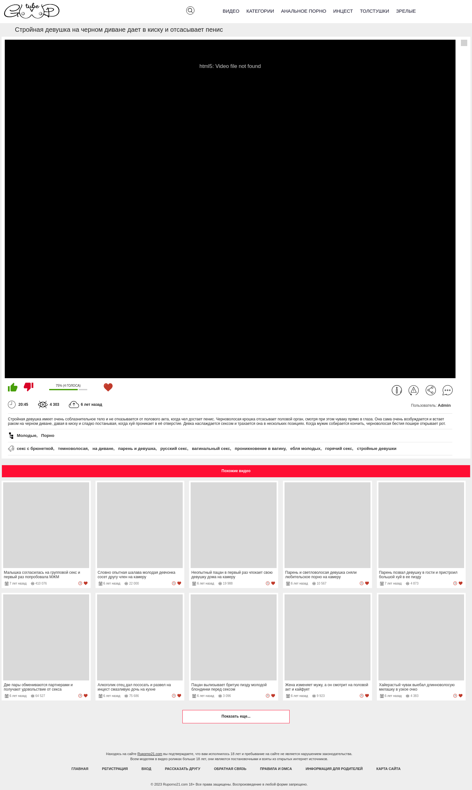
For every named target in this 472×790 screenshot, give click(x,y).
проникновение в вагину (260, 448)
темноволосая (73, 448)
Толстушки (374, 11)
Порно (48, 435)
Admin (444, 405)
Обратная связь (230, 769)
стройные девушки (377, 448)
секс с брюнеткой (35, 448)
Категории (260, 11)
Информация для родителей (334, 769)
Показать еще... (235, 716)
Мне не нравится (28, 387)
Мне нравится (13, 387)
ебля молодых (305, 448)
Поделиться (431, 390)
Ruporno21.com (149, 754)
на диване (102, 448)
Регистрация (115, 769)
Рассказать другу (182, 769)
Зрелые (406, 11)
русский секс (173, 448)
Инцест (343, 11)
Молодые (26, 435)
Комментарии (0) (448, 390)
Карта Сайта (388, 769)
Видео (231, 11)
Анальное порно (303, 11)
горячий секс (338, 448)
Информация (397, 390)
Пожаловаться (414, 390)
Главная (79, 769)
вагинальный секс (211, 448)
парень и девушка (136, 448)
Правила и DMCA (276, 769)
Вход (146, 769)
